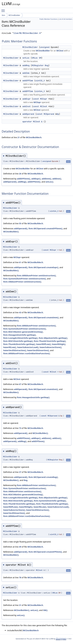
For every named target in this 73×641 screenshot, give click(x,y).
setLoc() (49, 181)
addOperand (28, 114)
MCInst (59, 50)
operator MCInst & (32, 121)
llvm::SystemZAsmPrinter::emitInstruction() (24, 278)
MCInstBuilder (14, 15)
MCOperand (49, 114)
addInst (26, 106)
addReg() (22, 181)
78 (20, 577)
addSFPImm (27, 80)
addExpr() (36, 178)
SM (40, 58)
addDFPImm (27, 91)
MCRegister (38, 65)
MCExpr (43, 99)
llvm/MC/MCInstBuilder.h (27, 33)
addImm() (46, 178)
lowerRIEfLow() (43, 344)
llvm (3, 15)
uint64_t (40, 91)
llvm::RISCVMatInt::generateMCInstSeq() (23, 331)
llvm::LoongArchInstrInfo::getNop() (20, 338)
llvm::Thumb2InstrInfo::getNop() (19, 344)
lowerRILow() (9, 347)
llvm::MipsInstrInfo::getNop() (53, 338)
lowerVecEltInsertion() (38, 350)
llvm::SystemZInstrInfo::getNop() (50, 500)
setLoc (25, 58)
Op (58, 114)
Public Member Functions (48, 19)
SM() (45, 610)
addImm (25, 73)
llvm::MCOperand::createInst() (43, 389)
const (36, 99)
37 (20, 472)
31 (20, 605)
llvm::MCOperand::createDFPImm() (45, 228)
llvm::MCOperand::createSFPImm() (45, 551)
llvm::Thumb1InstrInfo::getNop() (50, 341)
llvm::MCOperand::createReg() (43, 477)
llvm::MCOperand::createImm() (43, 317)
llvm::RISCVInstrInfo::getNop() (18, 341)
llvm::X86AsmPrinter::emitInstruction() (22, 281)
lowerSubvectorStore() (50, 347)
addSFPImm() (34, 181)
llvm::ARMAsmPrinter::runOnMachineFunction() (26, 353)
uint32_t (40, 80)
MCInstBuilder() (11, 231)
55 (20, 223)
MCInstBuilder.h (33, 137)
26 (20, 173)
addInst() (56, 178)
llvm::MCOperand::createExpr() (43, 267)
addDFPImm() (23, 178)
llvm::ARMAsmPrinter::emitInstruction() (36, 275)
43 (20, 312)
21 (18, 137)
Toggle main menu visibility (3, 9)
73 (20, 428)
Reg (46, 65)
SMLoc (35, 58)
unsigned (44, 47)
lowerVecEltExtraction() (14, 350)
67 (20, 384)
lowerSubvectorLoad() (28, 347)
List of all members (65, 19)
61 (20, 262)
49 (20, 546)
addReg (25, 65)
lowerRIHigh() (58, 344)
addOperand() (10, 181)
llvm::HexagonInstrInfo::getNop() (19, 335)
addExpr (26, 99)
